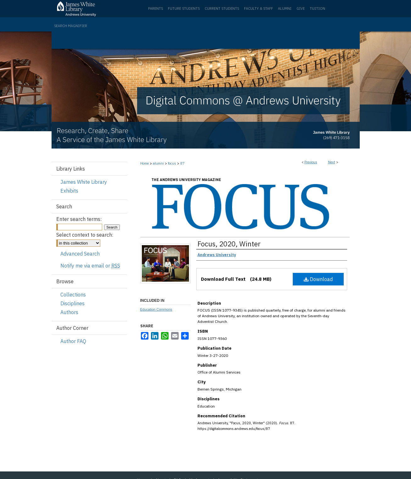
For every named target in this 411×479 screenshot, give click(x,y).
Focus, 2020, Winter (229, 243)
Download (318, 279)
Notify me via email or (90, 265)
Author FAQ (73, 341)
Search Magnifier (70, 26)
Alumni (285, 8)
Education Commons (156, 309)
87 (182, 163)
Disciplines (72, 303)
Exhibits (69, 191)
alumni (158, 163)
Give (301, 8)
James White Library (83, 182)
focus (172, 163)
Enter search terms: (79, 219)
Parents (155, 8)
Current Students (222, 8)
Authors (69, 312)
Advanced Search (80, 254)
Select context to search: (84, 235)
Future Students (184, 8)
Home (144, 163)
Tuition (317, 8)
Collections (73, 294)
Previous (310, 162)
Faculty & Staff (258, 8)
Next (331, 162)
